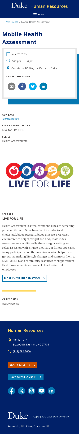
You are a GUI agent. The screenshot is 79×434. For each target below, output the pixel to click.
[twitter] (33, 86)
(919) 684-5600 (22, 351)
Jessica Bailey (10, 118)
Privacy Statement (36, 426)
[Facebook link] (11, 390)
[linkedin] (43, 86)
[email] (12, 86)
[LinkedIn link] (51, 390)
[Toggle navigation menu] (39, 14)
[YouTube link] (41, 390)
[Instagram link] (31, 390)
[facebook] (22, 86)
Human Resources (25, 330)
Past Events (11, 21)
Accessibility (14, 426)
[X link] (21, 390)
